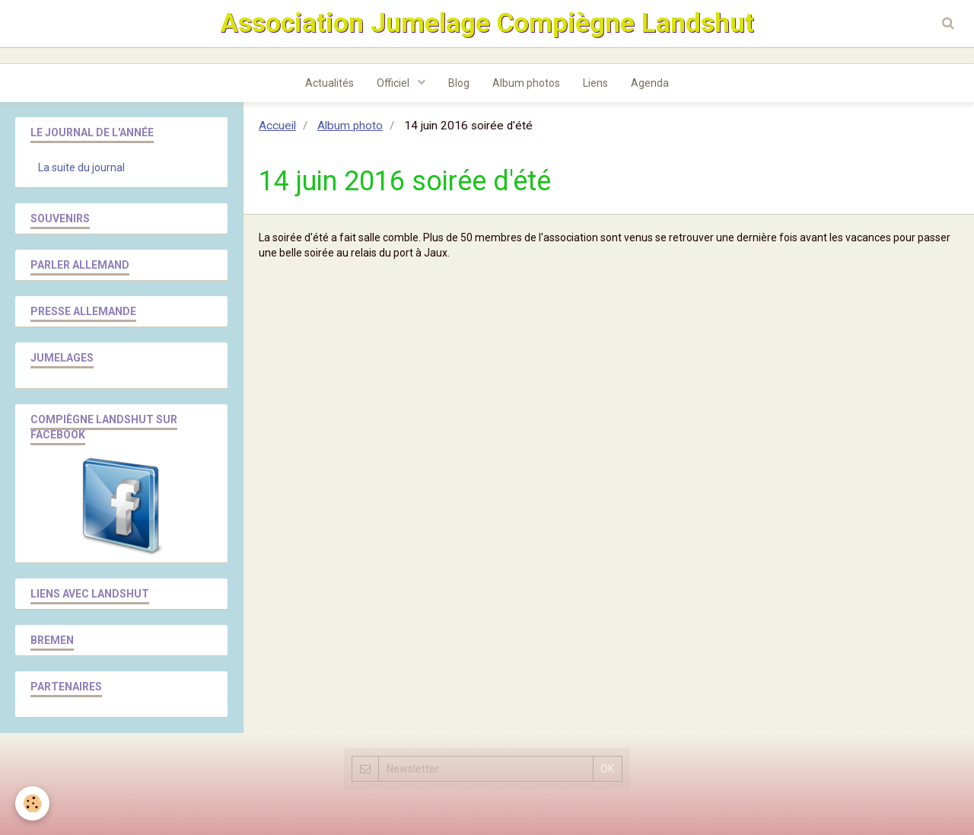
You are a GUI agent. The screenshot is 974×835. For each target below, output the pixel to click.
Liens (595, 83)
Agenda (650, 83)
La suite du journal (81, 167)
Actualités (329, 83)
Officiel (394, 83)
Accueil (277, 125)
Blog (458, 83)
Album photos (526, 83)
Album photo (350, 125)
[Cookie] (32, 803)
